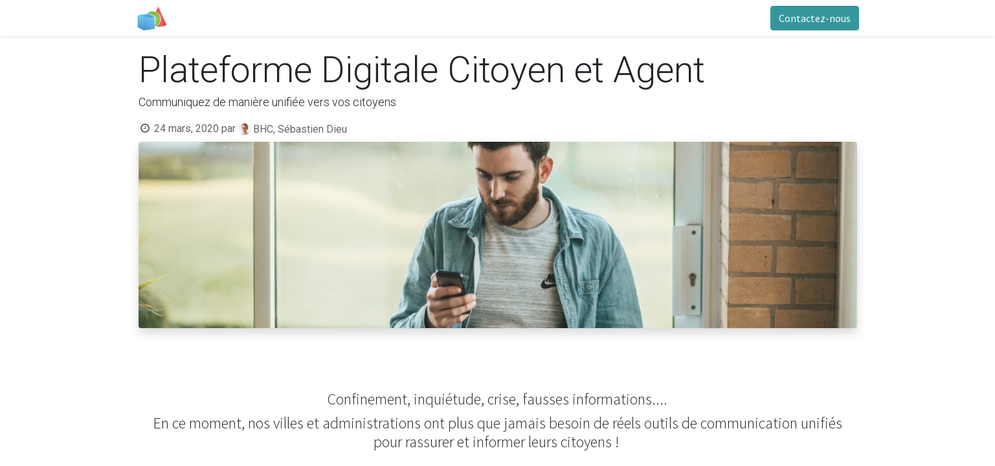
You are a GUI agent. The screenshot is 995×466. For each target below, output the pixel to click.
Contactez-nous (813, 18)
